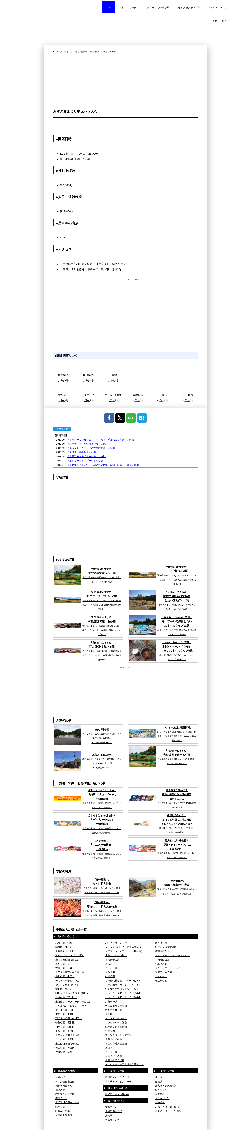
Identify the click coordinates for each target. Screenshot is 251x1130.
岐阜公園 (60, 1106)
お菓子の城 (111, 1001)
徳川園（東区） (63, 989)
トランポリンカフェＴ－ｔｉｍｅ (123, 984)
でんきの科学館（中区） (68, 980)
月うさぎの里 (162, 1098)
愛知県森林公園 (113, 1010)
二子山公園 (111, 968)
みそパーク (161, 976)
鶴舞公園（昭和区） (66, 1022)
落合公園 (110, 972)
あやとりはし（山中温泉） (169, 1110)
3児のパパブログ (128, 7)
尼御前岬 (160, 1094)
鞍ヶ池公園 (161, 942)
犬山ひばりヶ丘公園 (116, 1005)
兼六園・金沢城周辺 (166, 1085)
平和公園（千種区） (66, 1030)
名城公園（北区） (65, 942)
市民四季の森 (112, 959)
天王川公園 (111, 1052)
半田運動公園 (162, 959)
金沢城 (158, 1081)
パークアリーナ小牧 (116, 942)
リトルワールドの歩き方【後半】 (123, 997)
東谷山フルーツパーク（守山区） (73, 1001)
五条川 (108, 963)
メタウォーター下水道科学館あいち (124, 1064)
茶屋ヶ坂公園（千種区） (68, 1035)
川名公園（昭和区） (66, 1026)
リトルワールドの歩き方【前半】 (123, 993)
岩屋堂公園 (161, 980)
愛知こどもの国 (163, 972)
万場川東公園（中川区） (68, 1018)
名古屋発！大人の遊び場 (157, 7)
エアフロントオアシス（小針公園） (124, 951)
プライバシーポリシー (63, 1124)
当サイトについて (217, 7)
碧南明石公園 (162, 951)
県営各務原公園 (63, 1085)
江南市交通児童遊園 (116, 1026)
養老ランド (61, 1098)
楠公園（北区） (63, 947)
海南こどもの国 (113, 1056)
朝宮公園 (110, 976)
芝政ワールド (112, 1107)
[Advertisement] (125, 81)
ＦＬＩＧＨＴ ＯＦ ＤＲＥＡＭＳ (172, 955)
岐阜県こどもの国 (65, 1094)
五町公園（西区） (65, 963)
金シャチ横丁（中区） (67, 984)
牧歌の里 (60, 1077)
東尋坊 (108, 1115)
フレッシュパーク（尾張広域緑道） (124, 947)
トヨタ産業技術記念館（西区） (72, 972)
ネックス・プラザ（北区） (69, 955)
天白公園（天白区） (66, 1047)
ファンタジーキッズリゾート (120, 1035)
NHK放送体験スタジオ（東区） (72, 993)
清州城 (108, 1014)
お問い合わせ (219, 21)
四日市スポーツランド (117, 1077)
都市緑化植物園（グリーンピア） (123, 980)
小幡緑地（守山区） (66, 997)
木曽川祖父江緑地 (114, 1060)
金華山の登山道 (63, 1115)
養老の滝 (60, 1090)
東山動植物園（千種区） (68, 1043)
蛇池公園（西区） (65, 968)
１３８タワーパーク (116, 1018)
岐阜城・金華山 (63, 1110)
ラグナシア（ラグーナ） (168, 968)
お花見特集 (104, 883)
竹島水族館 (161, 963)
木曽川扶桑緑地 (113, 1039)
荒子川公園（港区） (66, 1010)
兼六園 (158, 1077)
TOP (108, 7)
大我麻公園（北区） (66, 951)
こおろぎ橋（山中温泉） (168, 1106)
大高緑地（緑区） (65, 1052)
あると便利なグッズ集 (189, 7)
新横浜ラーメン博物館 (117, 1094)
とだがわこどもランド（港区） (72, 1005)
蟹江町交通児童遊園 (116, 1043)
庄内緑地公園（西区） (67, 959)
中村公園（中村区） (66, 1014)
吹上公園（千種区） (66, 1039)
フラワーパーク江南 (116, 1022)
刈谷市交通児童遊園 (166, 947)
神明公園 (110, 1030)
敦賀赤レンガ (112, 1119)
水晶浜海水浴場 (113, 1111)
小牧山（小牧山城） (116, 955)
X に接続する (62, 429)
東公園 (108, 1047)
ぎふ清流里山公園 (65, 1081)
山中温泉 (160, 1102)
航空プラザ (161, 1090)
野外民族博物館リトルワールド (122, 989)
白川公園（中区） (65, 976)
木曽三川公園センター (67, 1102)
